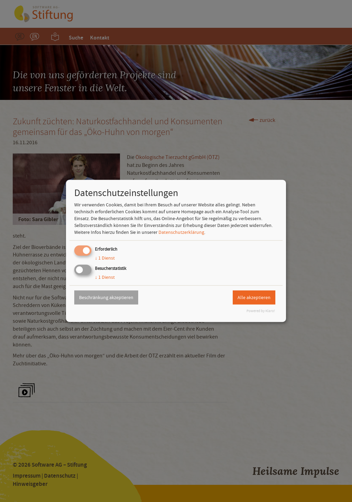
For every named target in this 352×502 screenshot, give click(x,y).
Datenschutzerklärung (181, 232)
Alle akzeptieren (254, 297)
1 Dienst (105, 258)
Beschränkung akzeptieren (106, 297)
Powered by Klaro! (260, 310)
